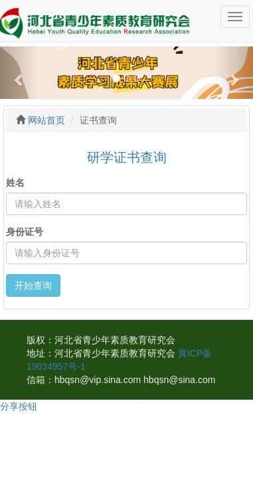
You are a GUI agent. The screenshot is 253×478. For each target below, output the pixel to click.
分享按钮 (18, 406)
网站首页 (46, 120)
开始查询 (33, 285)
